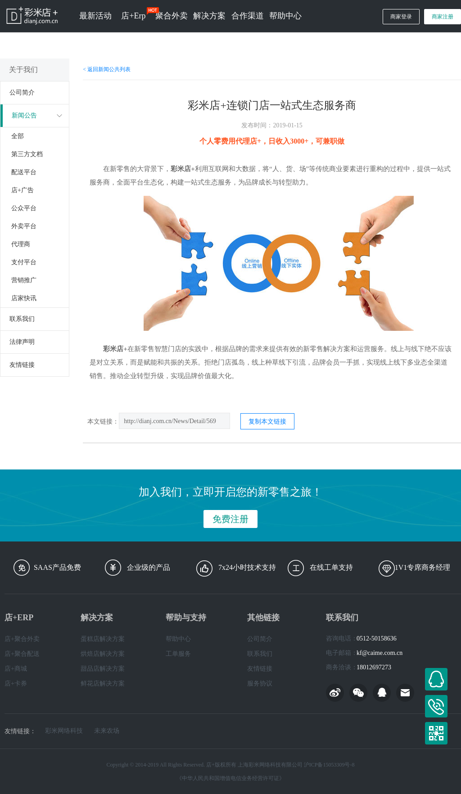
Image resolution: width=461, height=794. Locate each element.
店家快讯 (23, 298)
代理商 (20, 244)
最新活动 (95, 15)
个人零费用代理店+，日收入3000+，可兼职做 (271, 141)
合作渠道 (247, 15)
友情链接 (22, 364)
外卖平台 (23, 226)
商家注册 (442, 17)
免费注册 (230, 519)
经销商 (430, 57)
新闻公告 (24, 115)
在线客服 (436, 679)
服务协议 (259, 683)
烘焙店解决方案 (103, 653)
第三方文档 (27, 154)
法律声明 (22, 341)
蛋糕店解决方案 (103, 639)
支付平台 (23, 262)
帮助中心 (285, 15)
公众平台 (23, 208)
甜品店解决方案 (103, 668)
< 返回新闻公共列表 (107, 69)
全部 (17, 136)
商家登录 (401, 17)
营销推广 (23, 280)
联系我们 (22, 319)
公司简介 (22, 92)
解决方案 (209, 15)
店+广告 (22, 190)
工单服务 (178, 653)
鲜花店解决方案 (103, 683)
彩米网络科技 (64, 731)
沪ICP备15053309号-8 (329, 765)
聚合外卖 (171, 15)
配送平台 (23, 172)
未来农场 (106, 731)
